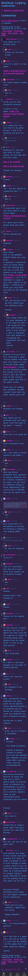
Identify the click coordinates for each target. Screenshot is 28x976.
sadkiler (8, 521)
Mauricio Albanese (10, 469)
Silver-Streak (9, 850)
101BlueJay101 (9, 240)
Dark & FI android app (13, 166)
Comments (24, 974)
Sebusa (8, 431)
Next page (7, 31)
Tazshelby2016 (9, 563)
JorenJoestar (9, 249)
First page (13, 33)
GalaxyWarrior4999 (10, 822)
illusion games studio (11, 771)
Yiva (7, 673)
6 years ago (17, 613)
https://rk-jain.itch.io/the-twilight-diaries (13, 113)
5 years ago (18, 205)
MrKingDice (8, 185)
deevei (7, 147)
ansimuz (9, 49)
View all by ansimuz (9, 969)
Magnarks (8, 231)
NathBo (7, 588)
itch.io (2, 969)
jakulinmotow (9, 122)
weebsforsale (9, 625)
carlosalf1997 (9, 176)
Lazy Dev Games (10, 351)
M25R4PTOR (8, 695)
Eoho (7, 932)
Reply (4, 47)
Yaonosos (8, 920)
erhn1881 (8, 604)
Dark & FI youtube (11, 162)
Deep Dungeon (10, 367)
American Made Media (11, 39)
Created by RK (9, 99)
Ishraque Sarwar (10, 205)
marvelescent (9, 659)
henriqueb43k (9, 440)
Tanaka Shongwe (10, 79)
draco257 (8, 61)
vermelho (8, 498)
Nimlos (7, 415)
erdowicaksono (9, 613)
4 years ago (20, 39)
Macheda (8, 449)
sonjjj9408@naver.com (11, 838)
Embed (18, 969)
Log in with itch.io (9, 21)
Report (15, 969)
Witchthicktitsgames (10, 554)
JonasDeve (8, 405)
